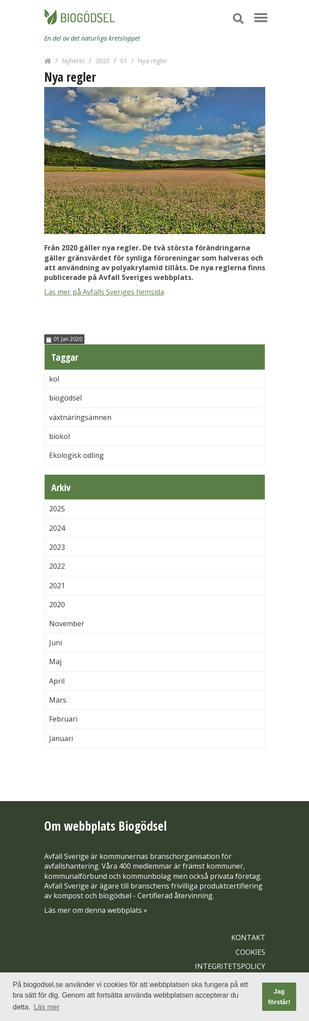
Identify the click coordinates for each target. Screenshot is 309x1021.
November (66, 623)
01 (123, 61)
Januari (61, 738)
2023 (57, 547)
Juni (55, 642)
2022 (57, 566)
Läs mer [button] (46, 1007)
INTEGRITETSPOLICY (230, 966)
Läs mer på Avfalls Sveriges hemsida (104, 292)
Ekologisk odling (76, 455)
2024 (57, 528)
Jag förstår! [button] (279, 997)
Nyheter (73, 61)
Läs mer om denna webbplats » (95, 910)
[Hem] (47, 61)
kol (54, 379)
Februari (63, 719)
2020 (102, 61)
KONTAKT (248, 937)
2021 (57, 585)
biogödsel (65, 398)
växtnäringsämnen (80, 417)
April (57, 681)
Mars (57, 700)
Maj (55, 661)
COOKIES (250, 952)
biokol (59, 436)
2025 (57, 509)
